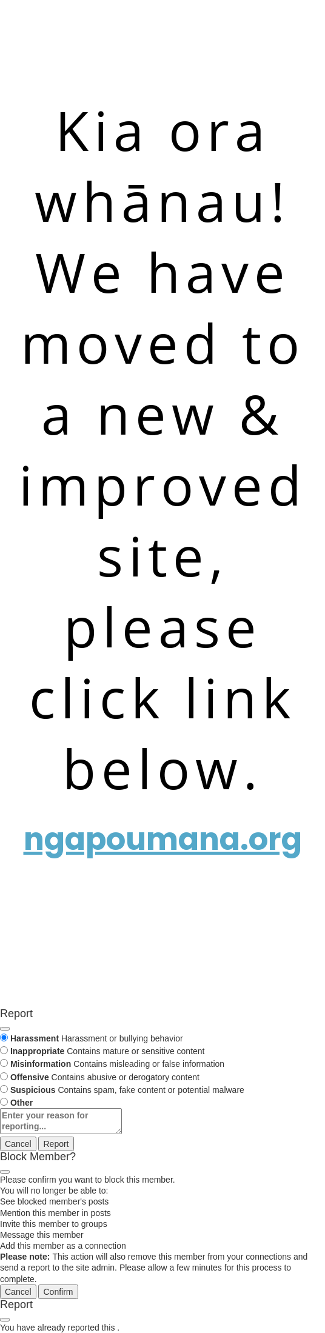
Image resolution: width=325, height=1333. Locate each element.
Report (56, 1144)
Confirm (58, 1292)
